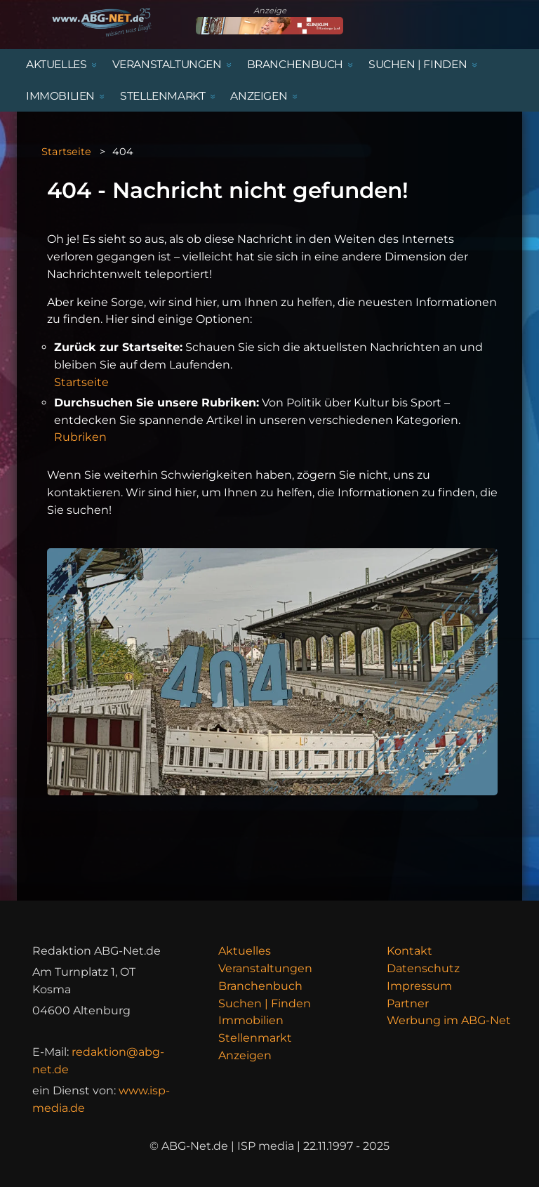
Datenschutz (423, 968)
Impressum (419, 986)
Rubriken (80, 437)
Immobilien (251, 1020)
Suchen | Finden (264, 1003)
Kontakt (409, 950)
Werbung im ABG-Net (449, 1020)
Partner (408, 1003)
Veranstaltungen (265, 968)
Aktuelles (244, 950)
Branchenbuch (260, 986)
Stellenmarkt (255, 1038)
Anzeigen (245, 1055)
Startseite (66, 151)
